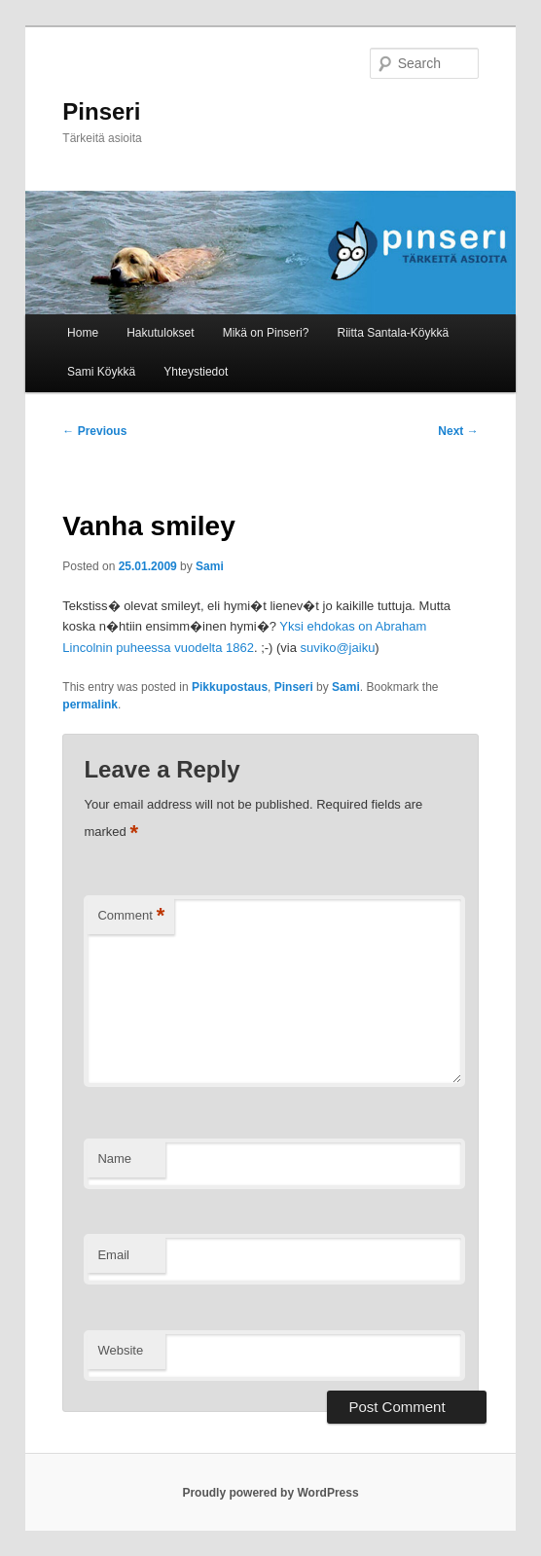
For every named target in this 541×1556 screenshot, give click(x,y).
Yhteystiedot (195, 372)
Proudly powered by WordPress (270, 1493)
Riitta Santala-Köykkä (393, 333)
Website (120, 1350)
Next (458, 431)
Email (113, 1255)
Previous (94, 431)
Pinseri (101, 111)
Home (82, 333)
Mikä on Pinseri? (266, 333)
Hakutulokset (160, 333)
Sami (210, 566)
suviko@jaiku (338, 647)
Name (114, 1158)
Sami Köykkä (101, 372)
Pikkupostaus (230, 687)
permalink (90, 704)
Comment (130, 916)
